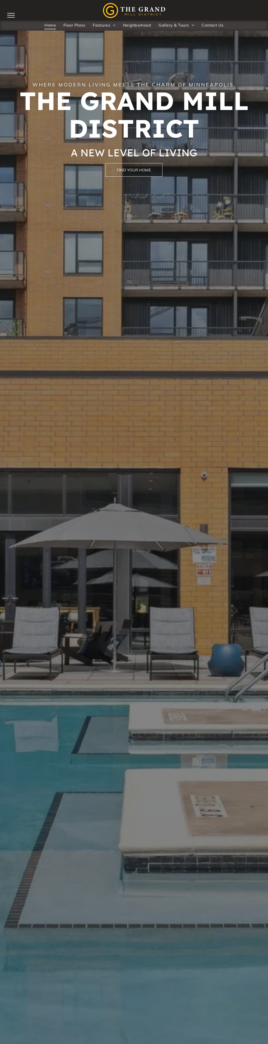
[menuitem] (50, 25)
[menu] (11, 15)
